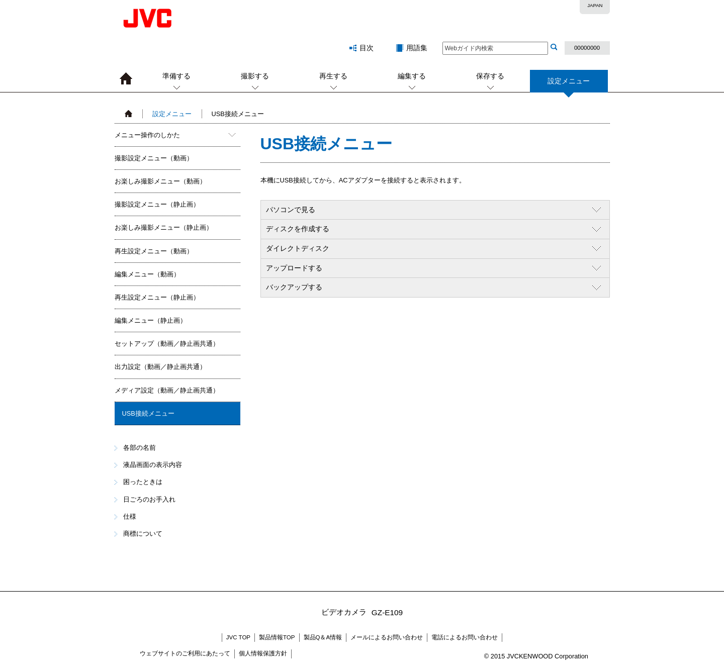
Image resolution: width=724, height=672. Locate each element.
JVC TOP (238, 637)
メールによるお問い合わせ (386, 637)
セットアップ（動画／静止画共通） (167, 343)
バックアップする (294, 287)
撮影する (255, 76)
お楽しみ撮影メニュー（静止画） (164, 227)
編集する (412, 76)
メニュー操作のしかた (147, 135)
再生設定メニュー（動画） (154, 251)
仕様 (129, 516)
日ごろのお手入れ (149, 499)
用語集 (416, 48)
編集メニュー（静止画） (151, 320)
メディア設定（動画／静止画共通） (167, 390)
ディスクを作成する (297, 229)
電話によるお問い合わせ (464, 637)
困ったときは (142, 482)
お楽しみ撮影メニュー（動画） (160, 181)
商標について (142, 533)
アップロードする (294, 268)
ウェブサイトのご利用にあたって (185, 653)
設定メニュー (569, 84)
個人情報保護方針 (263, 653)
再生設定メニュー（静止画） (157, 297)
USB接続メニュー (148, 413)
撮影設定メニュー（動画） (154, 158)
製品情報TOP (277, 637)
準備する (176, 76)
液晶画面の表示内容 (152, 464)
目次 (366, 48)
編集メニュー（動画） (147, 274)
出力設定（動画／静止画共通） (160, 366)
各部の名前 (139, 447)
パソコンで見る (290, 210)
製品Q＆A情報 (323, 637)
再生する (333, 76)
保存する (490, 76)
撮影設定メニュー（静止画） (157, 204)
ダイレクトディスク (297, 248)
